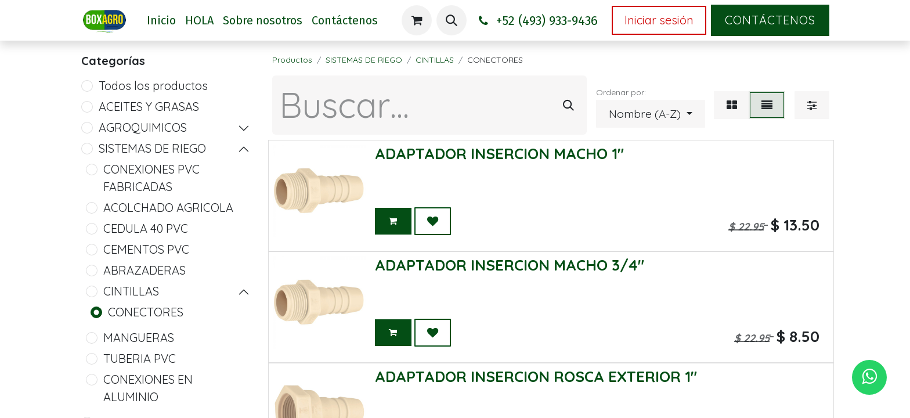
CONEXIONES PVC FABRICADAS (151, 178)
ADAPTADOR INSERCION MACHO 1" (499, 153)
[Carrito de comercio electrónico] (417, 20)
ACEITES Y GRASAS (149, 106)
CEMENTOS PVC (146, 249)
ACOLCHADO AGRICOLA (168, 207)
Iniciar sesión (659, 20)
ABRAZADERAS (144, 270)
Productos (292, 60)
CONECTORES (145, 312)
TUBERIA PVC (139, 358)
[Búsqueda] (568, 105)
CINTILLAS (131, 291)
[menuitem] (161, 20)
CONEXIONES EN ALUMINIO (148, 388)
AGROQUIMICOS (143, 127)
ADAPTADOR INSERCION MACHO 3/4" (509, 265)
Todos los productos (153, 85)
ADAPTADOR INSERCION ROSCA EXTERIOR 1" (536, 376)
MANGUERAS (138, 337)
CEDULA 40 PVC (145, 228)
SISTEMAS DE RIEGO (152, 148)
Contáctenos (770, 20)
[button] (451, 20)
